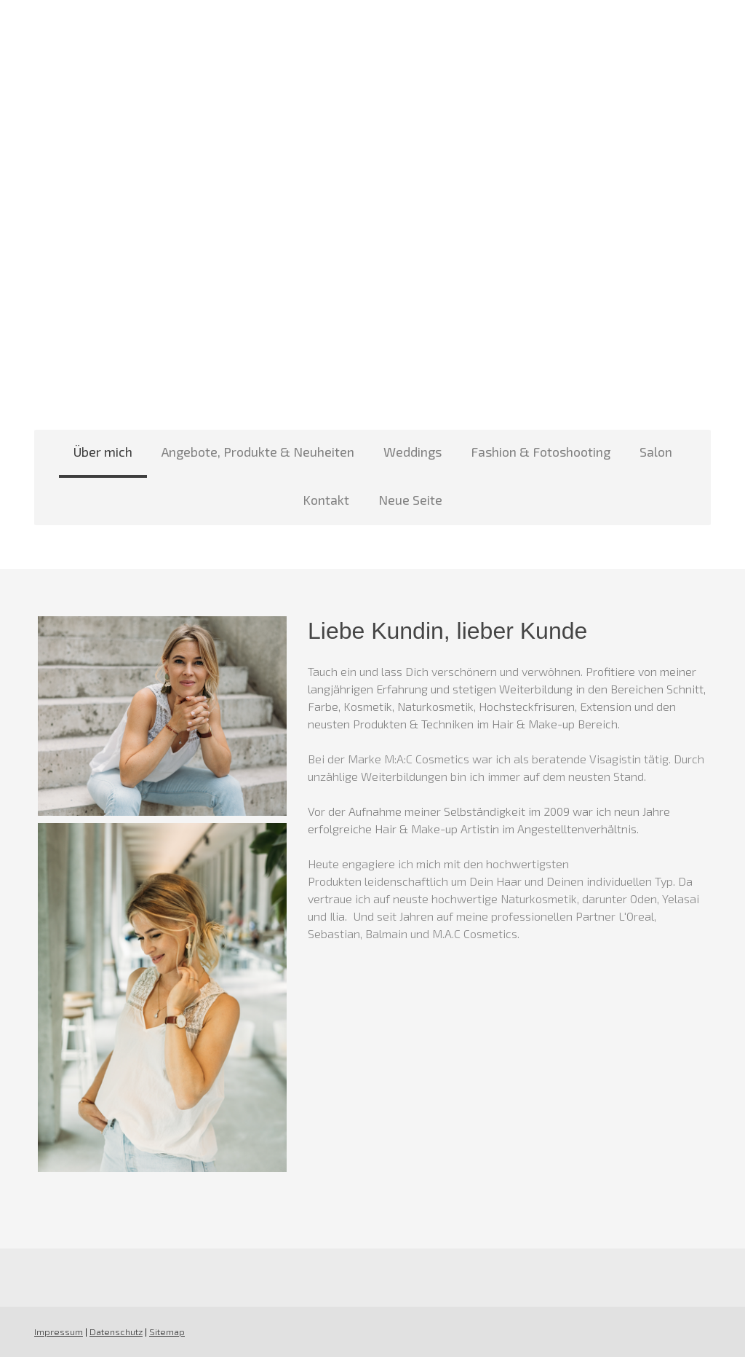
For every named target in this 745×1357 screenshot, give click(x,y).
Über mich (102, 452)
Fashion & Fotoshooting (540, 452)
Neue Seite (410, 500)
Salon (656, 452)
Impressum (58, 1331)
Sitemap (167, 1331)
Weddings (412, 452)
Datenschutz (116, 1331)
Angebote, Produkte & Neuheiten (258, 452)
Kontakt (326, 500)
